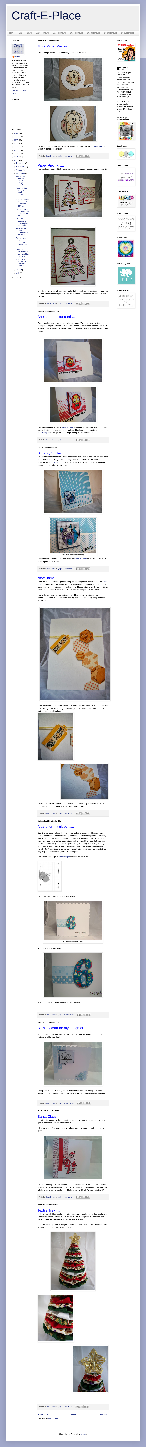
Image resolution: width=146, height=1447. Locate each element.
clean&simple (43, 433)
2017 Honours (76, 33)
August (19, 270)
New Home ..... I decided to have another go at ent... (22, 222)
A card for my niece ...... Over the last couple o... (22, 231)
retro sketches (58, 462)
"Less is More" (97, 146)
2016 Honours (59, 33)
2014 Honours (25, 33)
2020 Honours (110, 33)
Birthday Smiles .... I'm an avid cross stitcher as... (22, 212)
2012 (16, 277)
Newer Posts (43, 1415)
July (18, 273)
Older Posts (103, 1415)
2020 (16, 137)
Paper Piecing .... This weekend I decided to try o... (22, 192)
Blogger (83, 1434)
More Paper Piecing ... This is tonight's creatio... (21, 180)
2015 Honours (42, 33)
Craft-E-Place (46, 15)
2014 (16, 157)
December (20, 163)
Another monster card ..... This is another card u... (22, 203)
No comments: (69, 1014)
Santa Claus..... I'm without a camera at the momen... (22, 253)
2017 (16, 147)
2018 (16, 143)
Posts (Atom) (53, 1419)
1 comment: (68, 1406)
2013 (16, 160)
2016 (16, 150)
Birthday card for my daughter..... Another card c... (22, 242)
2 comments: (68, 156)
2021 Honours (127, 33)
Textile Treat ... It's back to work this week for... (22, 262)
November (20, 167)
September (20, 173)
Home (12, 33)
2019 (16, 140)
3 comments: (68, 303)
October (19, 170)
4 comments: (68, 813)
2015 (16, 154)
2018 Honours (93, 33)
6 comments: (68, 569)
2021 (16, 133)
